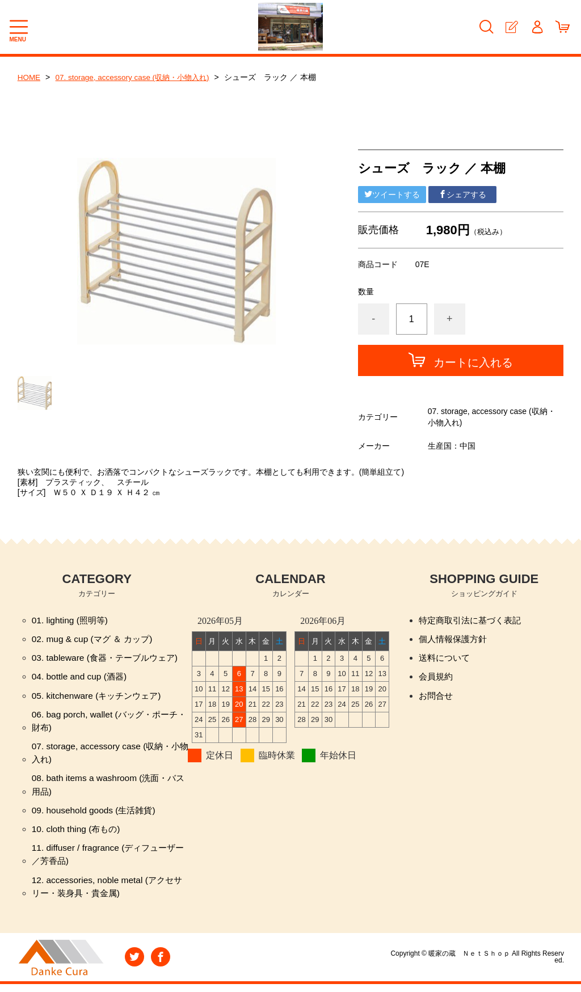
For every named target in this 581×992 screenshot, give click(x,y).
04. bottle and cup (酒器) (81, 678)
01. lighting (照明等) (72, 620)
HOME (29, 77)
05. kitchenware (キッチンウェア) (99, 697)
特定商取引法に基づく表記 (473, 620)
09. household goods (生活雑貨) (96, 815)
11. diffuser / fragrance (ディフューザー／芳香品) (107, 860)
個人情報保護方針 (455, 639)
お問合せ (437, 697)
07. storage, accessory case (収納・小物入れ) (137, 77)
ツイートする (392, 194)
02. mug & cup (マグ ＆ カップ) (95, 639)
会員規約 (437, 678)
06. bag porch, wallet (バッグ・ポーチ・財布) (103, 723)
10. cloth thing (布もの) (78, 834)
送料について (446, 659)
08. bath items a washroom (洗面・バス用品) (107, 789)
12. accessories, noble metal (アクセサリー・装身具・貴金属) (110, 893)
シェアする (462, 194)
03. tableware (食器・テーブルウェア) (109, 659)
